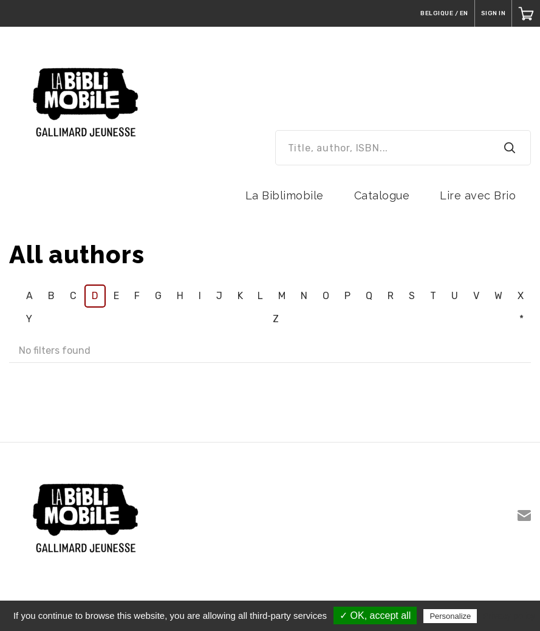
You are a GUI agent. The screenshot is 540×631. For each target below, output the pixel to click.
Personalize (450, 616)
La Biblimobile (284, 195)
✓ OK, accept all (375, 615)
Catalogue (382, 195)
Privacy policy (509, 616)
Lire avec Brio (478, 195)
